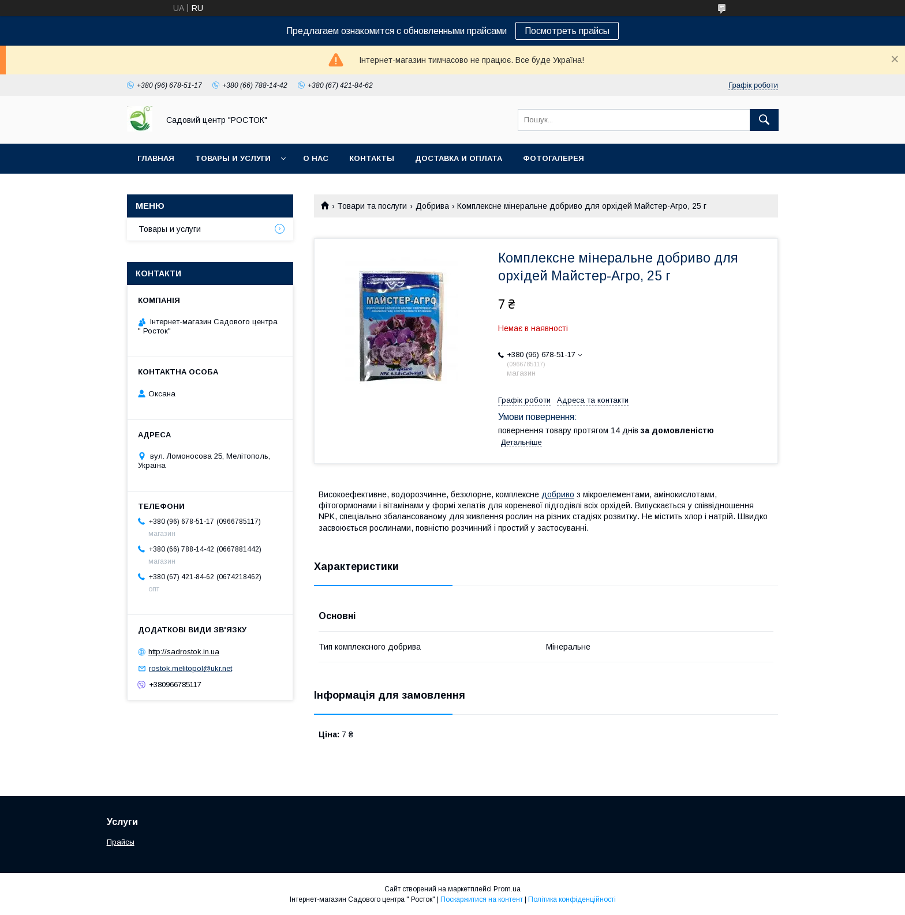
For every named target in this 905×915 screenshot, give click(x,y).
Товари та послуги (372, 206)
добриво (557, 494)
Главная (155, 158)
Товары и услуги (233, 158)
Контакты (371, 158)
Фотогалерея (553, 158)
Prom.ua (507, 889)
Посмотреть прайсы (567, 31)
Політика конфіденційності (572, 899)
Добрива (432, 206)
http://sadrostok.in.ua (183, 651)
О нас (315, 158)
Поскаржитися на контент (481, 899)
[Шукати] (764, 120)
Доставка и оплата (458, 158)
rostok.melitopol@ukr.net (190, 668)
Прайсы (120, 842)
